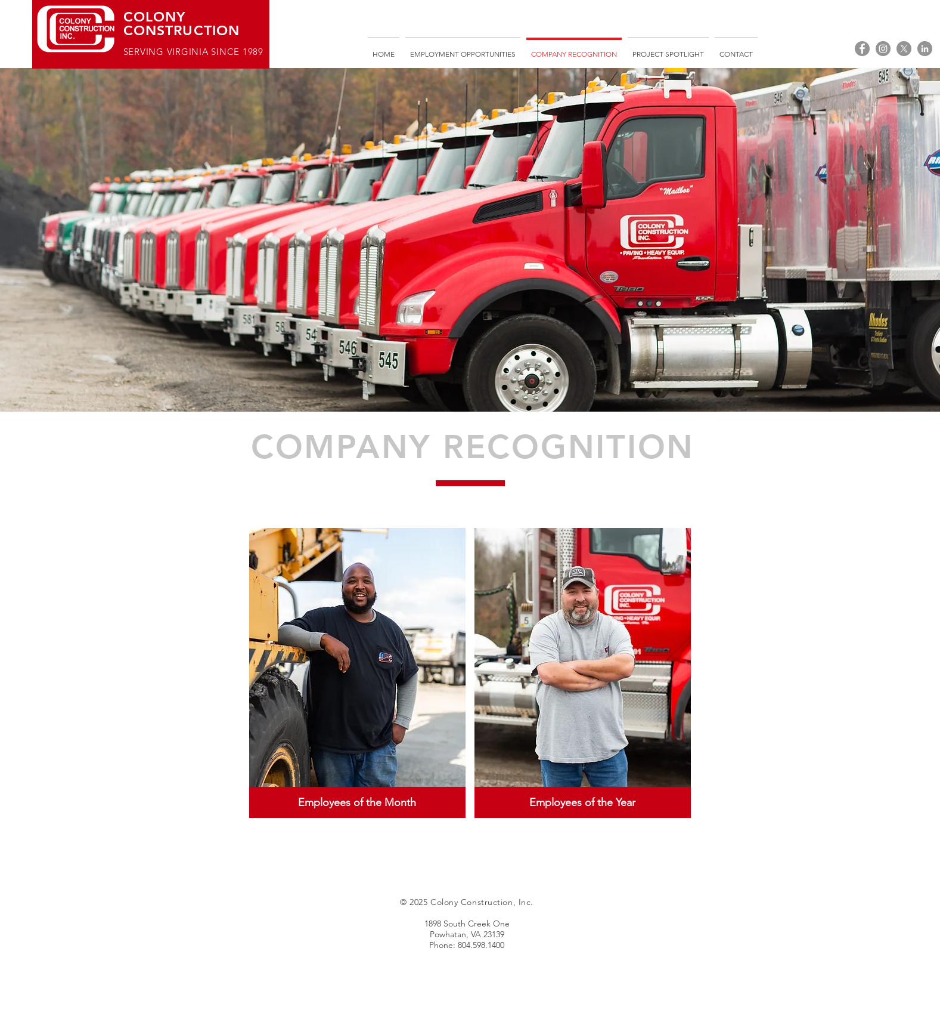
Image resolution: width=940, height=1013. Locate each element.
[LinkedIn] (924, 48)
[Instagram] (883, 48)
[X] (903, 48)
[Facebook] (862, 48)
